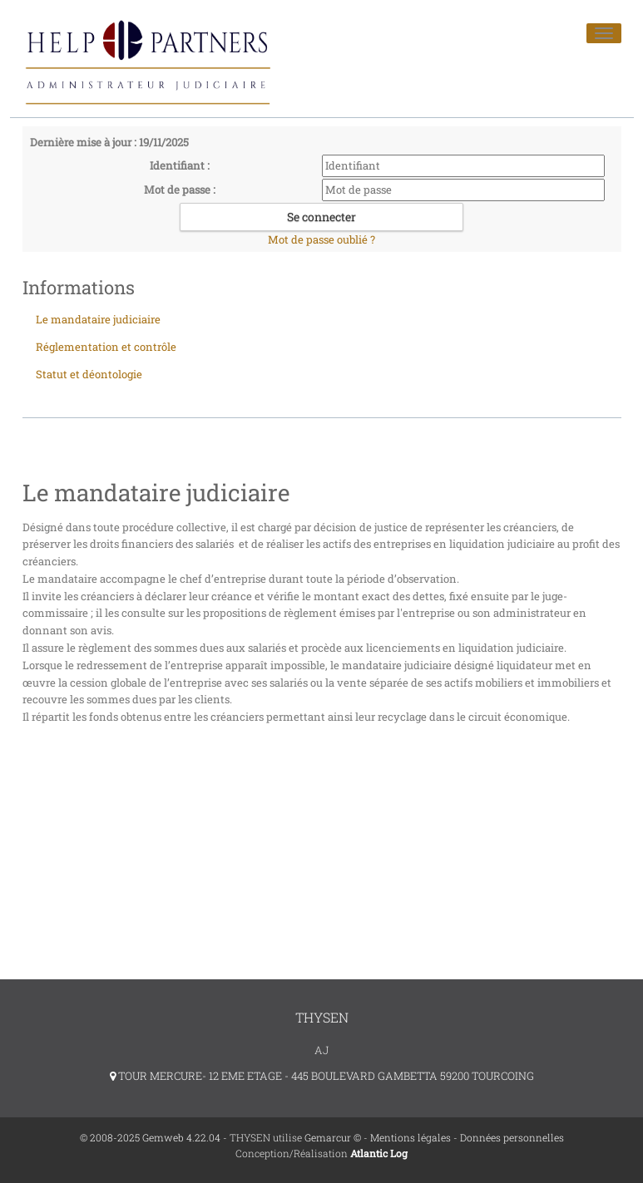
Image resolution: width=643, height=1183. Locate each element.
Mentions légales (410, 1137)
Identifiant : (180, 165)
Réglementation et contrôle (106, 346)
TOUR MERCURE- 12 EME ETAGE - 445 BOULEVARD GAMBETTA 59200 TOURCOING (322, 1075)
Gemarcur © (332, 1137)
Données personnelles (512, 1137)
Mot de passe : (179, 189)
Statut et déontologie (89, 374)
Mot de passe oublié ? (321, 239)
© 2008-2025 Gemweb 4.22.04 (150, 1137)
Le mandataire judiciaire (98, 319)
